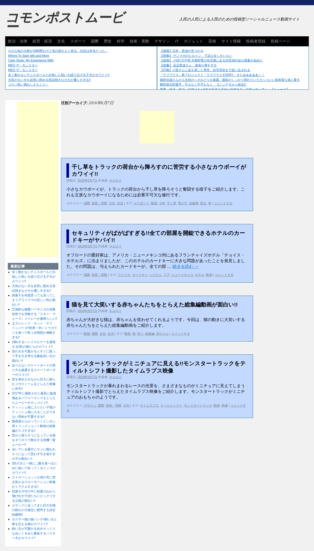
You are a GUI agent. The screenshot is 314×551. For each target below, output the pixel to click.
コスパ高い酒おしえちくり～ (28, 84)
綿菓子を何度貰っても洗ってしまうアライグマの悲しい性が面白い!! (34, 300)
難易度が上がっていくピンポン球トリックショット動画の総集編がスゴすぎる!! (34, 426)
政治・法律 (17, 41)
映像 (225, 405)
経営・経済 (42, 41)
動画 (154, 203)
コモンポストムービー (64, 22)
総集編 (149, 334)
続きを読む (186, 266)
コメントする (223, 203)
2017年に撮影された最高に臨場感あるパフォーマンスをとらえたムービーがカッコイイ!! (34, 398)
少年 (162, 203)
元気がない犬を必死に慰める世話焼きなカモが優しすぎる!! (49, 80)
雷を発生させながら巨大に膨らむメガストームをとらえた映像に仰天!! (34, 384)
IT (177, 41)
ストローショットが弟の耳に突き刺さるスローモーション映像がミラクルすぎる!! (34, 482)
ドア (166, 275)
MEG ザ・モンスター (23, 65)
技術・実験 (139, 41)
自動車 (194, 203)
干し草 (171, 203)
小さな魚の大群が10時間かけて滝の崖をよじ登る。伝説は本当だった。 (58, 51)
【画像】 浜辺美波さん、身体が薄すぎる (188, 65)
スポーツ (78, 41)
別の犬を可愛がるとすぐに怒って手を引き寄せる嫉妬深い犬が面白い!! (34, 356)
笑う (140, 334)
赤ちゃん (162, 334)
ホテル (199, 275)
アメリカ (124, 275)
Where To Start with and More (28, 56)
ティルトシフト (171, 405)
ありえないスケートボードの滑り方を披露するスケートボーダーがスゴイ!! (34, 370)
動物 (87, 334)
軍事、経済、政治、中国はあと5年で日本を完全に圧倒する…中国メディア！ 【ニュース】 (224, 89)
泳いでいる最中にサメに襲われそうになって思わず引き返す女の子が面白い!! (34, 454)
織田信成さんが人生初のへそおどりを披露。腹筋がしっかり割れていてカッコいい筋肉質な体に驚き (230, 80)
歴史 (108, 41)
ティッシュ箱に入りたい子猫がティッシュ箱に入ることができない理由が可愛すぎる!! (34, 412)
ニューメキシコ (182, 275)
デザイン (162, 41)
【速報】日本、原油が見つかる (181, 51)
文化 (61, 41)
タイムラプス (149, 405)
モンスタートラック (198, 405)
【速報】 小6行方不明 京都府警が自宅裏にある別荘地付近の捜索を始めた (211, 60)
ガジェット (193, 41)
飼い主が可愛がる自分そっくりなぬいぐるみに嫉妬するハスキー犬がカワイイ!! (34, 533)
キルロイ (115, 180)
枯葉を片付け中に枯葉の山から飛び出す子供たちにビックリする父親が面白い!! (34, 496)
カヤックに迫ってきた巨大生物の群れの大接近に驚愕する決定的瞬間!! (34, 510)
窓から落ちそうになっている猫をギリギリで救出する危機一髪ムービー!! (34, 440)
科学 (121, 41)
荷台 (203, 203)
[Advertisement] (157, 127)
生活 (120, 203)
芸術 (212, 41)
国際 (95, 41)
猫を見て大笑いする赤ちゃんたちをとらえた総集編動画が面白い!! (155, 305)
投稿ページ (280, 41)
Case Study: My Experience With (30, 60)
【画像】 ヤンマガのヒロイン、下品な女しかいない (196, 56)
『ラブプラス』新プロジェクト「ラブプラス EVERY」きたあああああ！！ (212, 75)
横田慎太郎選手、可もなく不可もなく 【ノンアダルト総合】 (203, 84)
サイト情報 (231, 41)
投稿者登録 (255, 41)
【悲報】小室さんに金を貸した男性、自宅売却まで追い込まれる (205, 70)
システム (155, 275)
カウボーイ (141, 203)
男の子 (182, 203)
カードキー (140, 275)
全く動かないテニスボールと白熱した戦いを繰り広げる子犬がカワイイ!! (59, 75)
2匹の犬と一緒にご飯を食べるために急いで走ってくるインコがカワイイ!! (34, 468)
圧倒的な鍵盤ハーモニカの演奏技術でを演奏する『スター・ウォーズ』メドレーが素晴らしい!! (34, 314)
